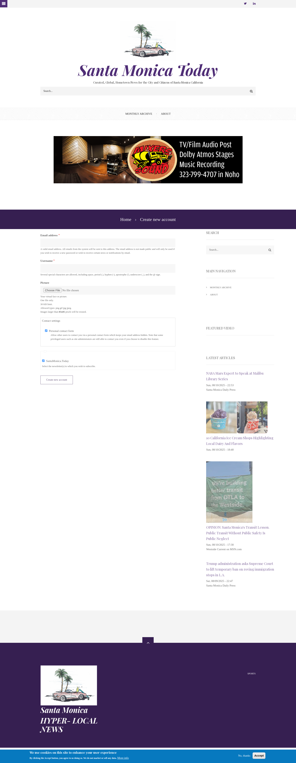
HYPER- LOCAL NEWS (69, 725)
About (166, 113)
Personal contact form (61, 330)
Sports (251, 673)
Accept (259, 755)
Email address (49, 235)
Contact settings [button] (51, 320)
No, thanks (244, 755)
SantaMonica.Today (57, 361)
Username (46, 260)
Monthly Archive (138, 113)
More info (123, 757)
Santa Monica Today (148, 69)
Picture (44, 282)
